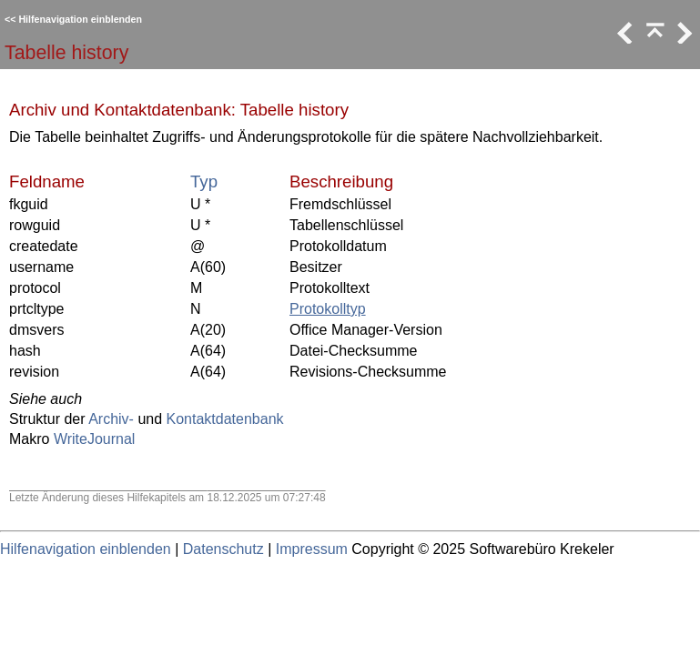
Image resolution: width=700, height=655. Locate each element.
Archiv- (111, 419)
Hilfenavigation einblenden (80, 19)
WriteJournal (95, 439)
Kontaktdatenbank (225, 419)
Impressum (312, 549)
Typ (204, 181)
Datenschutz (223, 549)
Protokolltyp (327, 309)
